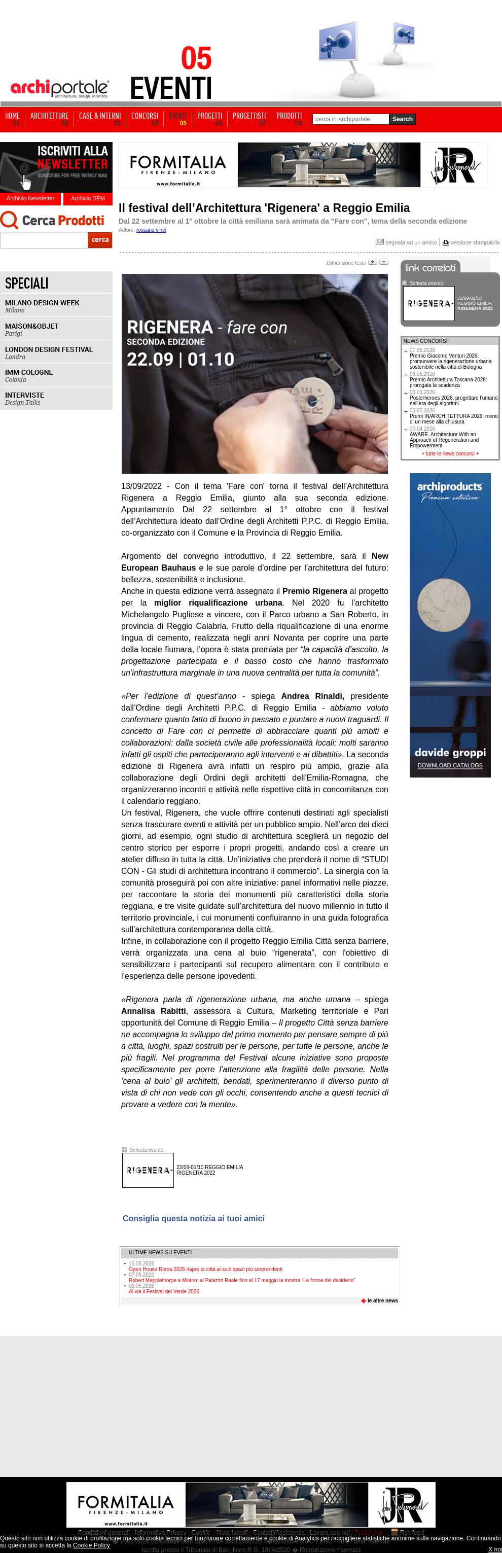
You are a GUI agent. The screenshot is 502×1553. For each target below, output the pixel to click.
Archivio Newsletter (30, 198)
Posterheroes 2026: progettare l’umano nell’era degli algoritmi (453, 398)
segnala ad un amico (406, 242)
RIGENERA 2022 (209, 1170)
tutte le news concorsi (450, 453)
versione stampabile (475, 242)
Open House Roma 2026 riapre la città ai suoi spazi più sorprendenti (205, 1266)
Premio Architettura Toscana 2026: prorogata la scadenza (448, 379)
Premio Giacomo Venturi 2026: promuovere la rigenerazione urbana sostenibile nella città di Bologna (450, 358)
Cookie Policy (91, 1545)
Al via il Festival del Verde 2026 (164, 1288)
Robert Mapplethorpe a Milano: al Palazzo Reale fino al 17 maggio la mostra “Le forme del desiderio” (242, 1277)
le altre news (383, 1300)
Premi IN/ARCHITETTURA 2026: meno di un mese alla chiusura (454, 416)
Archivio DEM (88, 198)
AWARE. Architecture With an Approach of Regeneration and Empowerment (444, 437)
